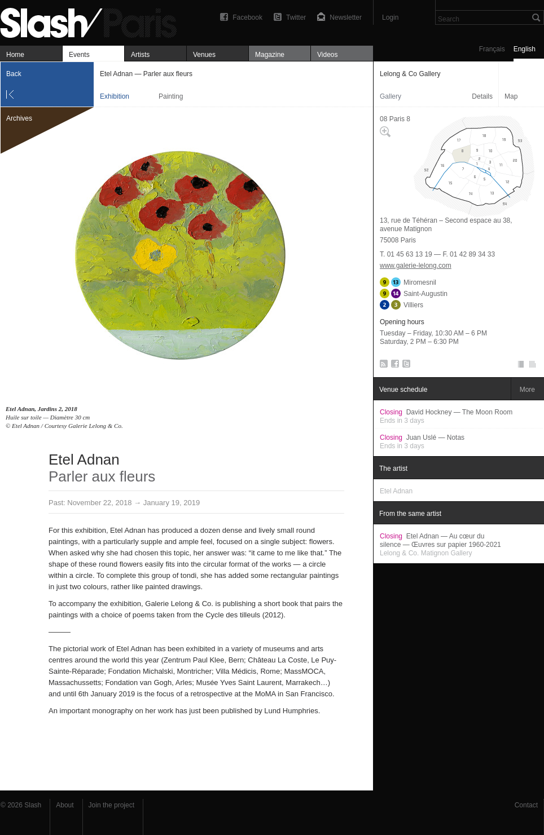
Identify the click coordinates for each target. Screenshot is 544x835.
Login (390, 17)
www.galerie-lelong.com (415, 266)
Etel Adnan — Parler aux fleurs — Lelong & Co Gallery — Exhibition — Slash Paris (93, 21)
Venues (204, 55)
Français (492, 49)
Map (510, 96)
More (527, 390)
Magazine (269, 55)
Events (79, 55)
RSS (381, 366)
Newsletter (346, 17)
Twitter (296, 17)
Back (13, 74)
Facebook (247, 17)
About (64, 805)
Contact (526, 805)
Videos (327, 55)
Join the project (111, 805)
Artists (140, 55)
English (525, 49)
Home (15, 55)
